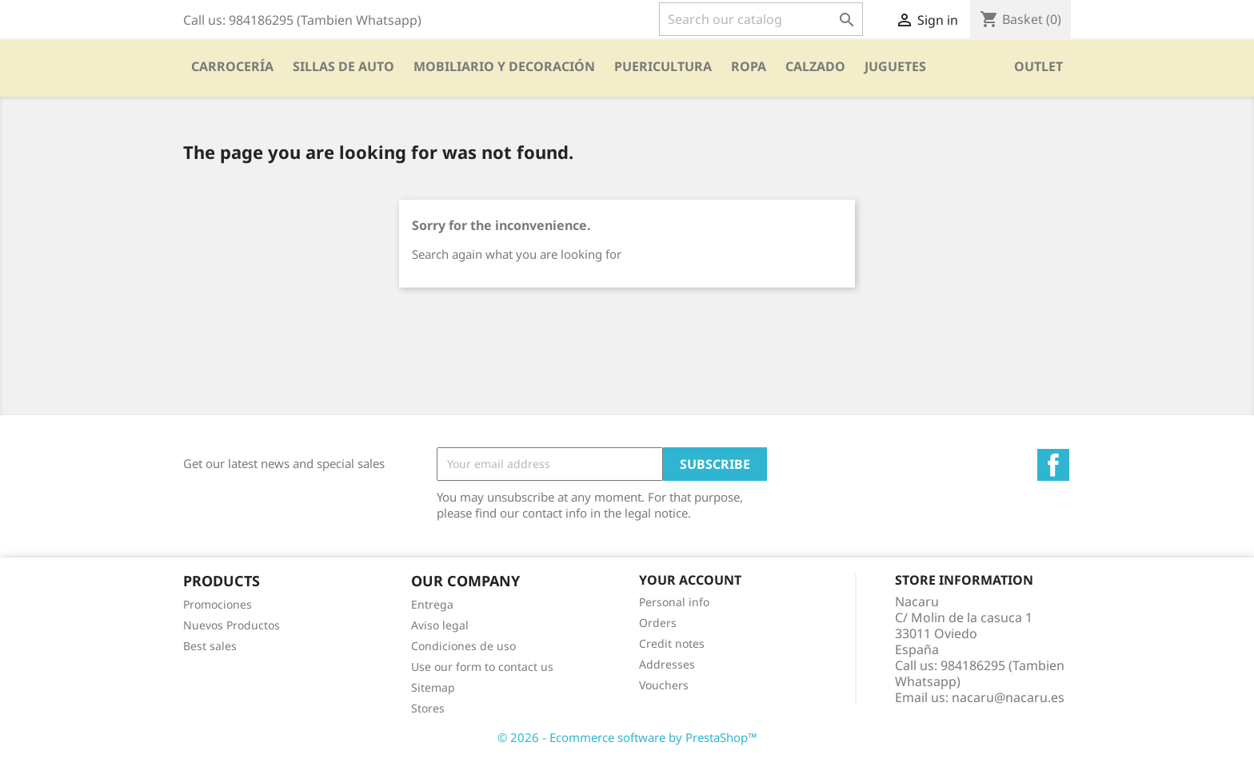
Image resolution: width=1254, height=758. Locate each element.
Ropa (748, 66)
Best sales (210, 645)
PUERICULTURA (663, 66)
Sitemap (433, 687)
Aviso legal (440, 625)
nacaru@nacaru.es (1008, 697)
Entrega (432, 604)
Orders (658, 622)
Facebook (1053, 465)
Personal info (674, 601)
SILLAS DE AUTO (343, 66)
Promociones (217, 604)
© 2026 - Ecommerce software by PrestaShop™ (627, 737)
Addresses (667, 664)
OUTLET (1038, 66)
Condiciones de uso (463, 645)
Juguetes (895, 66)
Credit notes (672, 643)
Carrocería (232, 66)
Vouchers (664, 685)
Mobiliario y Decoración (504, 66)
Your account (690, 580)
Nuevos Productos (231, 625)
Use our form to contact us (482, 666)
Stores (428, 708)
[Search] (761, 19)
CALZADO (815, 66)
